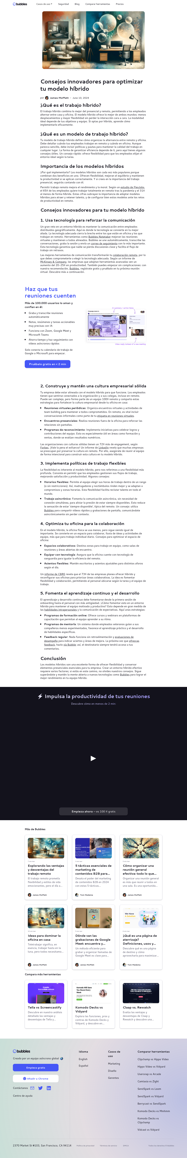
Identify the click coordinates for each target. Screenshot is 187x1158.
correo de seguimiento (104, 243)
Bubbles (74, 268)
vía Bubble (70, 645)
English (83, 1059)
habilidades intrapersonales (60, 610)
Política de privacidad (85, 1145)
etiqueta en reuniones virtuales (115, 416)
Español (83, 1066)
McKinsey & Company (53, 262)
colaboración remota (125, 255)
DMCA (126, 1145)
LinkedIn (103, 447)
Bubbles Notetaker (99, 237)
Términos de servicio (108, 1145)
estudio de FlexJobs (132, 187)
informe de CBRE (54, 574)
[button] (44, 4)
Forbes (44, 447)
